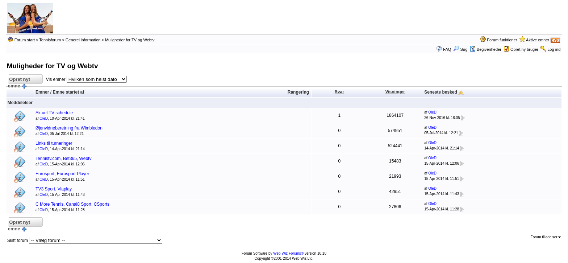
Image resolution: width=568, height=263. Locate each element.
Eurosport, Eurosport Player (62, 173)
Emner (42, 92)
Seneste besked (440, 92)
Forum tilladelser (546, 237)
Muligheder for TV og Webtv (130, 40)
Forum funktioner (502, 40)
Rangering (298, 92)
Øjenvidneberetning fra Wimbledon (69, 128)
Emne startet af (68, 92)
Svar (339, 91)
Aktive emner (537, 40)
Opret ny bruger (524, 49)
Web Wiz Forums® (288, 253)
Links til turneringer (54, 143)
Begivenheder (485, 49)
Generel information (83, 40)
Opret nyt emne (19, 80)
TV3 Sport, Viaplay (54, 189)
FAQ (447, 49)
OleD (43, 118)
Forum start (24, 40)
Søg (460, 49)
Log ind (553, 49)
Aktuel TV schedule (54, 112)
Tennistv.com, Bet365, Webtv (63, 158)
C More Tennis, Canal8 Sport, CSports (72, 204)
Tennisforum (50, 40)
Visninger (395, 91)
